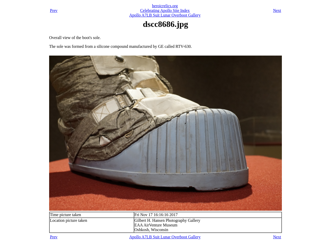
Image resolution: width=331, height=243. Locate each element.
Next (277, 10)
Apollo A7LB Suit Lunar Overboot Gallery (165, 15)
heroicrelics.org (165, 6)
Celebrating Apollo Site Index (165, 10)
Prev (53, 10)
